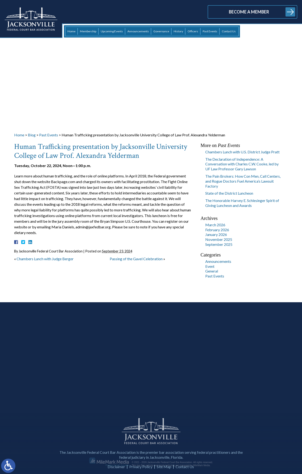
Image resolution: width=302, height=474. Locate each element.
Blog (32, 135)
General (211, 271)
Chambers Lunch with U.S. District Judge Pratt (242, 152)
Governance (161, 31)
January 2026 (216, 234)
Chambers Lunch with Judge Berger (45, 258)
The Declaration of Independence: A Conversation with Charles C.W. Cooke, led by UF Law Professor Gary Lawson (242, 164)
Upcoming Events (112, 31)
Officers (193, 31)
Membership (88, 31)
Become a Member (249, 11)
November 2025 (218, 239)
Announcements (138, 31)
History (178, 31)
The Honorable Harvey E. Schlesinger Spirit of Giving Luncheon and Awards (242, 203)
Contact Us (229, 31)
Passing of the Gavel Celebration (136, 258)
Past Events (210, 31)
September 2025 (218, 244)
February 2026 (217, 229)
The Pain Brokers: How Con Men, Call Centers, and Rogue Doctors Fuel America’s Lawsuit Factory (243, 181)
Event (209, 266)
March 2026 (215, 224)
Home (71, 31)
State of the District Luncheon (229, 193)
